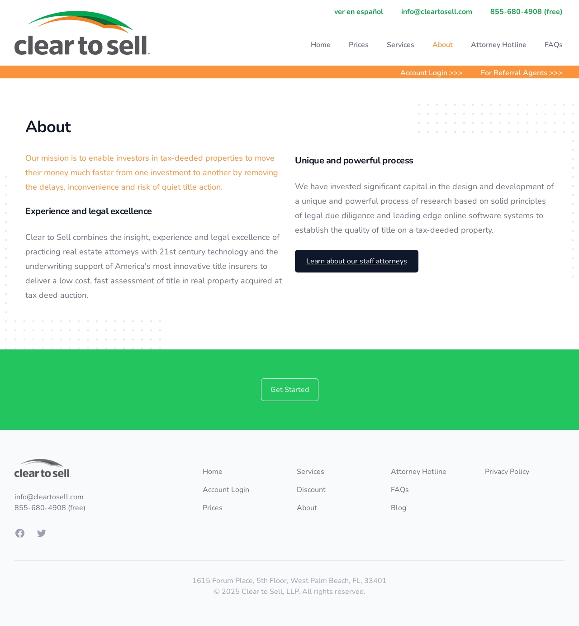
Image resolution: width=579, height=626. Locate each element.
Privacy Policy (507, 472)
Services (400, 45)
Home (321, 45)
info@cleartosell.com (436, 12)
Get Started (290, 390)
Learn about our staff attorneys (356, 261)
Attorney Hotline (499, 45)
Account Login (226, 490)
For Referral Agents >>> (522, 73)
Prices (359, 45)
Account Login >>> (431, 73)
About (442, 45)
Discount (311, 490)
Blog (398, 508)
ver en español (358, 12)
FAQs (554, 45)
